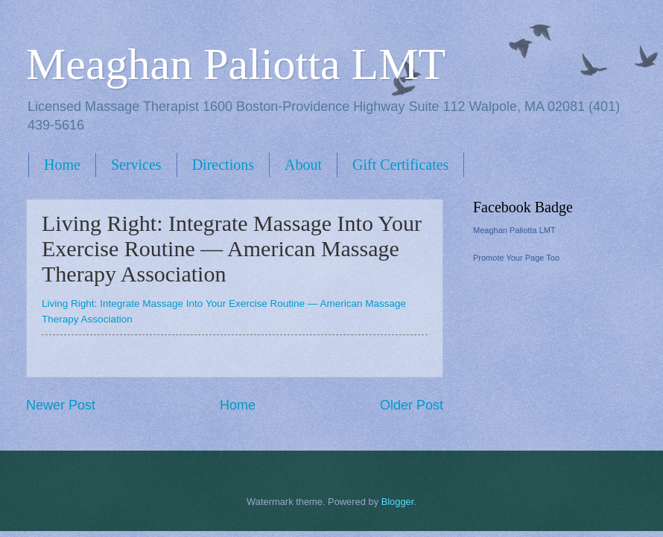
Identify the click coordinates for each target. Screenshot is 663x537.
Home (62, 164)
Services (136, 164)
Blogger (397, 501)
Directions (223, 164)
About (303, 164)
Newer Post (60, 405)
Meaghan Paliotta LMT (235, 64)
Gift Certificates (400, 164)
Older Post (411, 405)
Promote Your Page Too (516, 257)
